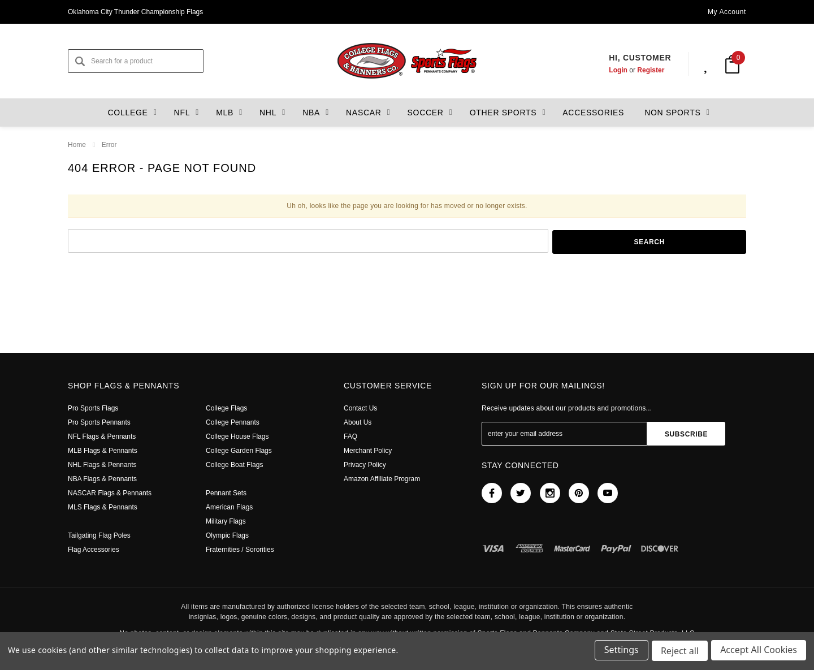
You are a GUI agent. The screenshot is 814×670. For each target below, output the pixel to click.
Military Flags (226, 521)
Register (640, 70)
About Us (358, 422)
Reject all (679, 652)
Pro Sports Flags (93, 408)
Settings (619, 652)
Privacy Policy (365, 465)
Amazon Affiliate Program (383, 479)
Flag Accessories (95, 550)
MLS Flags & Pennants (102, 507)
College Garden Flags (239, 451)
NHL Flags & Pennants (102, 465)
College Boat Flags (235, 465)
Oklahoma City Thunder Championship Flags (137, 12)
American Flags (230, 507)
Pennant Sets (227, 493)
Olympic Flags (228, 535)
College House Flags (238, 436)
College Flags (227, 408)
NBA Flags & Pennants (102, 479)
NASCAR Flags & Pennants (109, 493)
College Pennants (233, 422)
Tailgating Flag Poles (100, 535)
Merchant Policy (369, 451)
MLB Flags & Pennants (102, 451)
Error (109, 145)
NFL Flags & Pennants (101, 436)
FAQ (350, 436)
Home (77, 145)
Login (607, 70)
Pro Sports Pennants (99, 422)
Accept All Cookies (758, 652)
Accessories (587, 112)
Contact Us (361, 408)
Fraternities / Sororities (242, 550)
